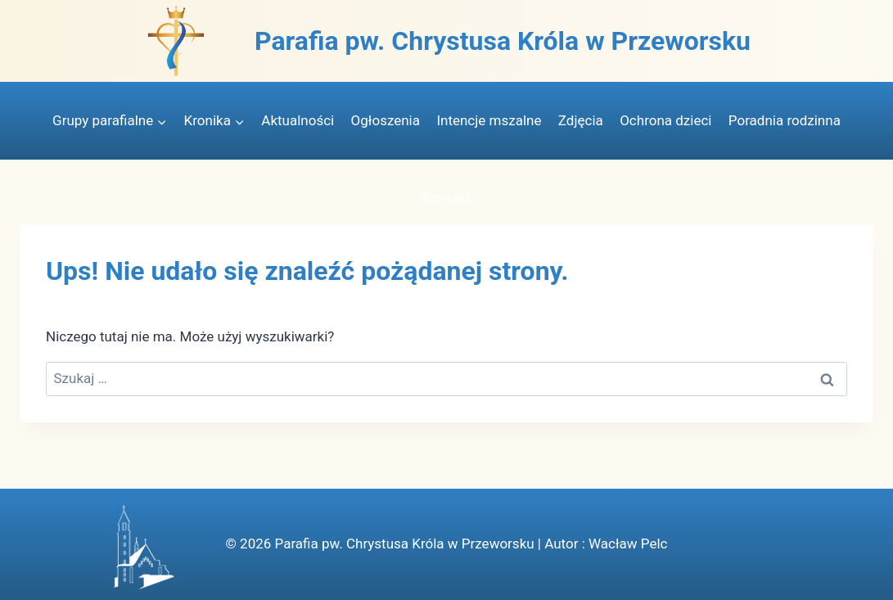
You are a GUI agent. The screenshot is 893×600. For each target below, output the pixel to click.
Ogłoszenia (385, 120)
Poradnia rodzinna (784, 120)
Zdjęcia (580, 120)
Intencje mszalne (488, 120)
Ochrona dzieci (665, 120)
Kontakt (446, 198)
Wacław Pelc (628, 543)
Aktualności (297, 120)
